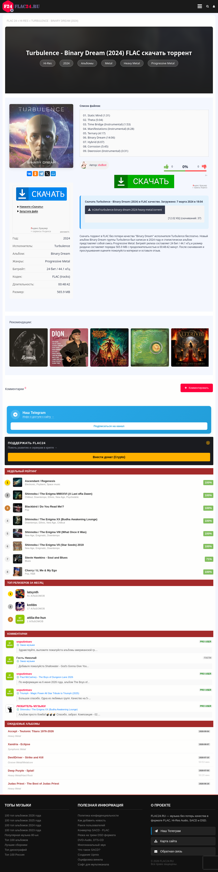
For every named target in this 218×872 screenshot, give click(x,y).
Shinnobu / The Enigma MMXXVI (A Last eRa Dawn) (58, 493)
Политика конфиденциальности (98, 815)
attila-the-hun (36, 617)
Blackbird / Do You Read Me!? (44, 506)
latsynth (33, 592)
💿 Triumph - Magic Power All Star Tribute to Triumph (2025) (47, 693)
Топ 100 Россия (14, 854)
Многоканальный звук (92, 844)
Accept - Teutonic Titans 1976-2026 (31, 731)
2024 (66, 63)
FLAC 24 (23, 6)
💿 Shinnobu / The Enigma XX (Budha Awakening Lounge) (47, 709)
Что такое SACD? (89, 849)
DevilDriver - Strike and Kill (25, 757)
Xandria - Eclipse (19, 744)
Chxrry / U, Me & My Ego (41, 570)
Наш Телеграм (168, 831)
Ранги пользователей (91, 825)
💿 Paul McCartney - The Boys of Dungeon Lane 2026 (44, 677)
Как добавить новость (92, 820)
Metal (108, 63)
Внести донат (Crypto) (109, 457)
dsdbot (102, 165)
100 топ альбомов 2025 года (23, 820)
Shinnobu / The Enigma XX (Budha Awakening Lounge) (61, 519)
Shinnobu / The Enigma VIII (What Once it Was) (55, 532)
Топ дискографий (16, 849)
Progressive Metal (163, 63)
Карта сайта (165, 841)
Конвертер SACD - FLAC (93, 830)
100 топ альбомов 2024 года (23, 825)
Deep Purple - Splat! (21, 770)
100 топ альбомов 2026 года (23, 815)
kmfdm (32, 605)
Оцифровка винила (90, 859)
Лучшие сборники (16, 844)
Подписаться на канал (109, 426)
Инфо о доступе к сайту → (38, 416)
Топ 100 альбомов (16, 840)
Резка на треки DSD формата (97, 835)
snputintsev (24, 641)
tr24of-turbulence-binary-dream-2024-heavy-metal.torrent (125, 210)
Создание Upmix (88, 854)
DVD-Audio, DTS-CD (90, 840)
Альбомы (87, 63)
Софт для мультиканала (93, 864)
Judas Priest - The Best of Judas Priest (33, 783)
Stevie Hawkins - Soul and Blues (46, 557)
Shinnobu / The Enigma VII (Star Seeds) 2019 (54, 544)
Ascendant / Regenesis (40, 481)
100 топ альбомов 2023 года (23, 830)
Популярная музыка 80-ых (22, 835)
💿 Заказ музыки (25, 645)
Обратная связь (168, 851)
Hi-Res (24, 20)
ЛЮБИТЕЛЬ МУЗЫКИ (31, 706)
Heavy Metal (132, 63)
